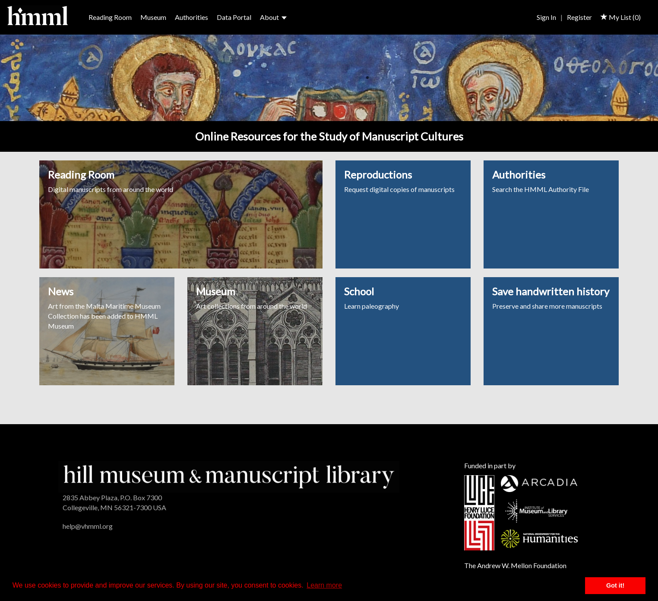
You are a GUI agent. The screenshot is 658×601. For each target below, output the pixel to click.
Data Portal (234, 17)
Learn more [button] (324, 585)
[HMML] (228, 476)
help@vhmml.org (88, 526)
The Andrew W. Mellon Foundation (515, 565)
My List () (621, 17)
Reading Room (110, 17)
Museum (153, 17)
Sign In (546, 17)
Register (579, 17)
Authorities (191, 17)
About (273, 17)
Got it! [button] (615, 585)
